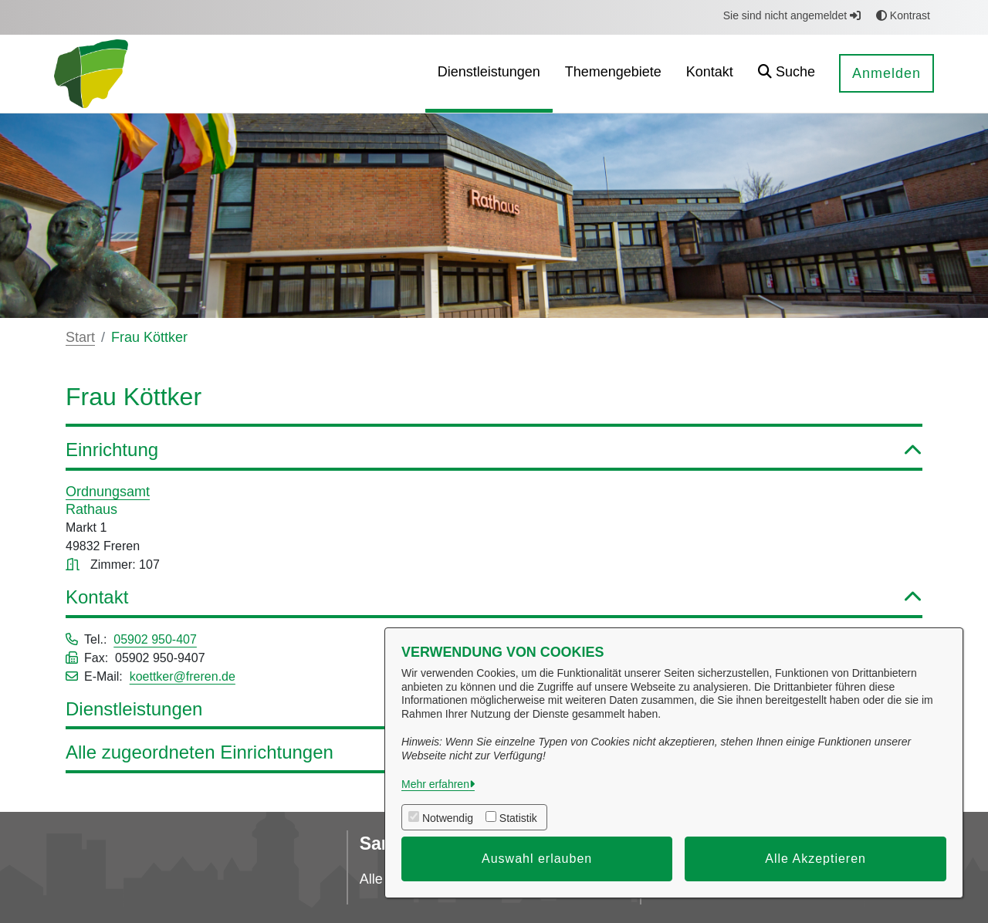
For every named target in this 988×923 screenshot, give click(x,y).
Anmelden (886, 73)
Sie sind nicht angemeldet (792, 15)
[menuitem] (489, 74)
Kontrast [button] (903, 15)
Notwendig (447, 818)
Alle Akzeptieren (815, 858)
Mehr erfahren (435, 784)
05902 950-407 (155, 639)
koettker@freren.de (182, 676)
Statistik (518, 818)
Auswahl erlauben (537, 858)
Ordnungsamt (108, 491)
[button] (786, 74)
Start (80, 337)
